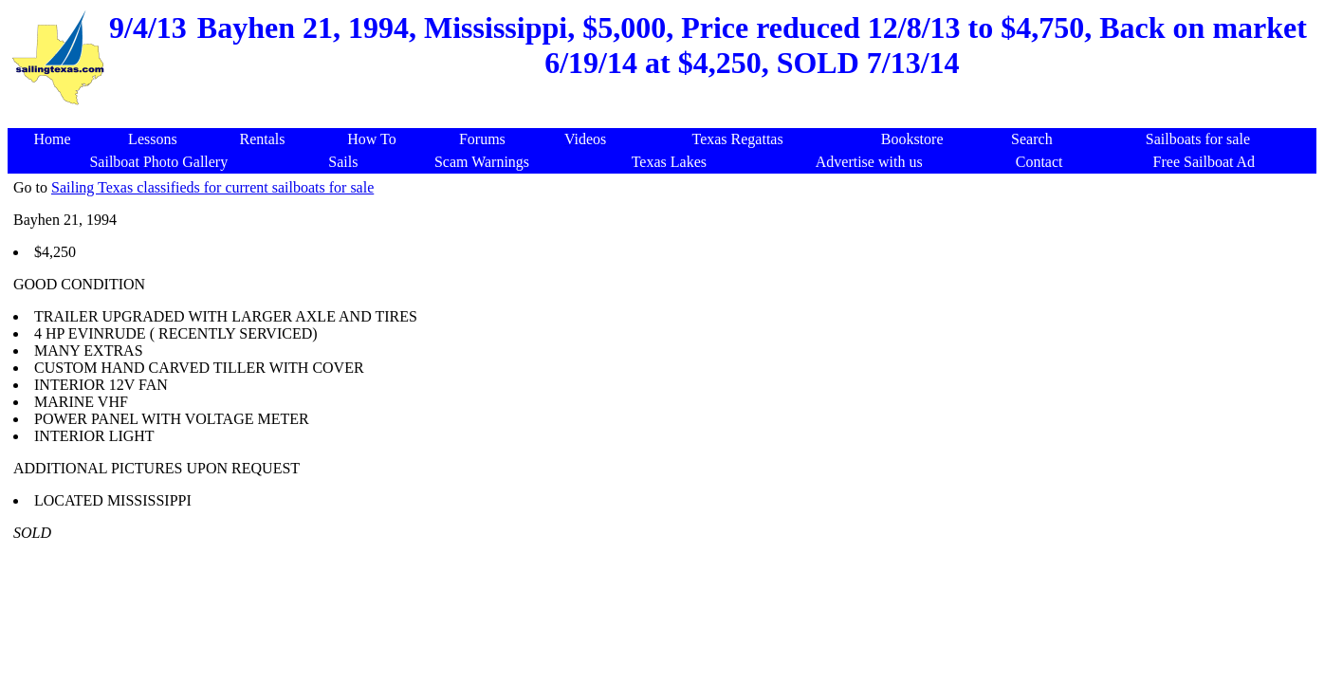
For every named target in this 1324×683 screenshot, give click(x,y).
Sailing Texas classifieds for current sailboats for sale (212, 187)
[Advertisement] (666, 118)
